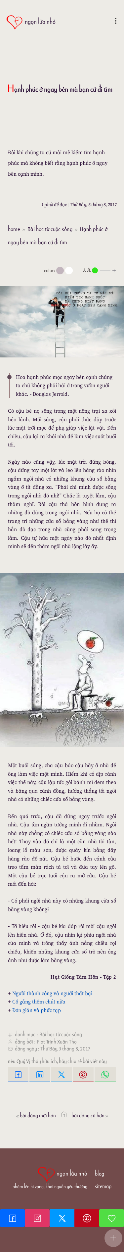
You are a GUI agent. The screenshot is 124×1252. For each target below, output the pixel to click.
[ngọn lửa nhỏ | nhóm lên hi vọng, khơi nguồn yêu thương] (50, 1177)
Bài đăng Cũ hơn (90, 1115)
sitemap (103, 1186)
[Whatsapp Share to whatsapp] (105, 1074)
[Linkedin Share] (40, 1074)
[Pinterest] (86, 1218)
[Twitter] (62, 1218)
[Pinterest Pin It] (83, 1074)
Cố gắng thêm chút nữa (38, 1001)
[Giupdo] (111, 1218)
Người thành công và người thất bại (52, 993)
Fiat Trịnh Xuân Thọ (57, 1041)
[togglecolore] (69, 270)
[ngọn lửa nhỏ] (31, 22)
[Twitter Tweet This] (62, 1074)
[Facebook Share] (18, 1074)
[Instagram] (37, 1218)
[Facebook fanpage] (12, 1218)
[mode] (60, 270)
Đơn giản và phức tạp (36, 1010)
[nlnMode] (101, 269)
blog (99, 1174)
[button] (113, 1238)
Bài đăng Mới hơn (35, 1115)
